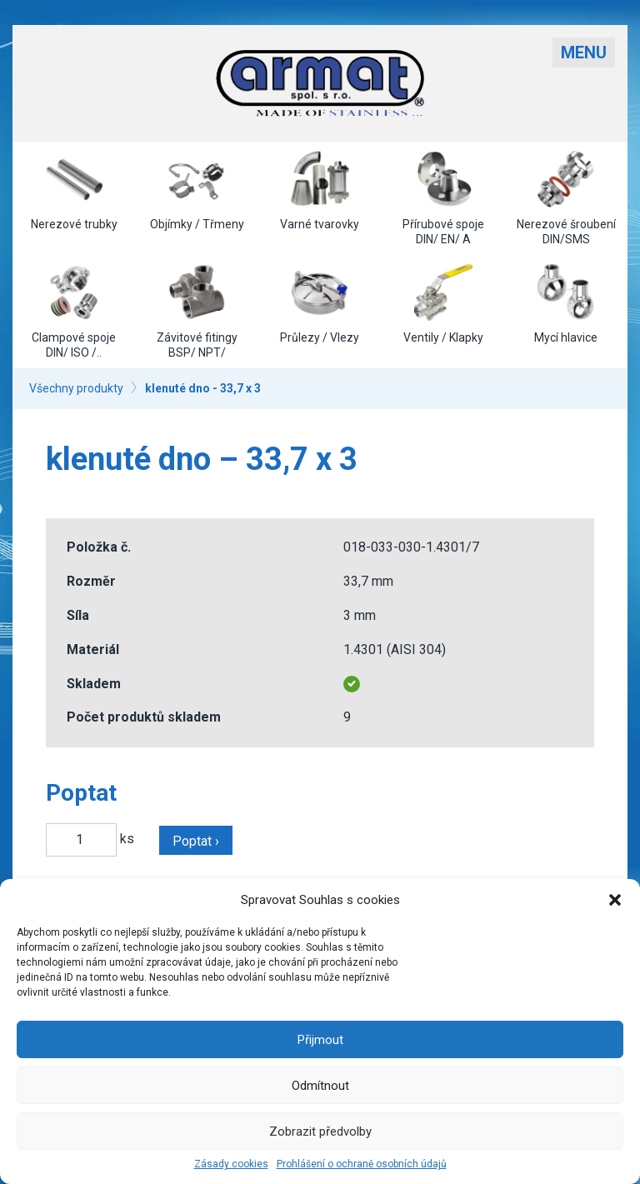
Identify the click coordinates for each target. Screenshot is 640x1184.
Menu (584, 52)
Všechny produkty (76, 388)
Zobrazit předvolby (320, 1131)
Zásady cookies (231, 1164)
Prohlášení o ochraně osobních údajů (362, 1164)
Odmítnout (320, 1085)
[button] (615, 900)
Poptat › (195, 841)
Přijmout (320, 1039)
